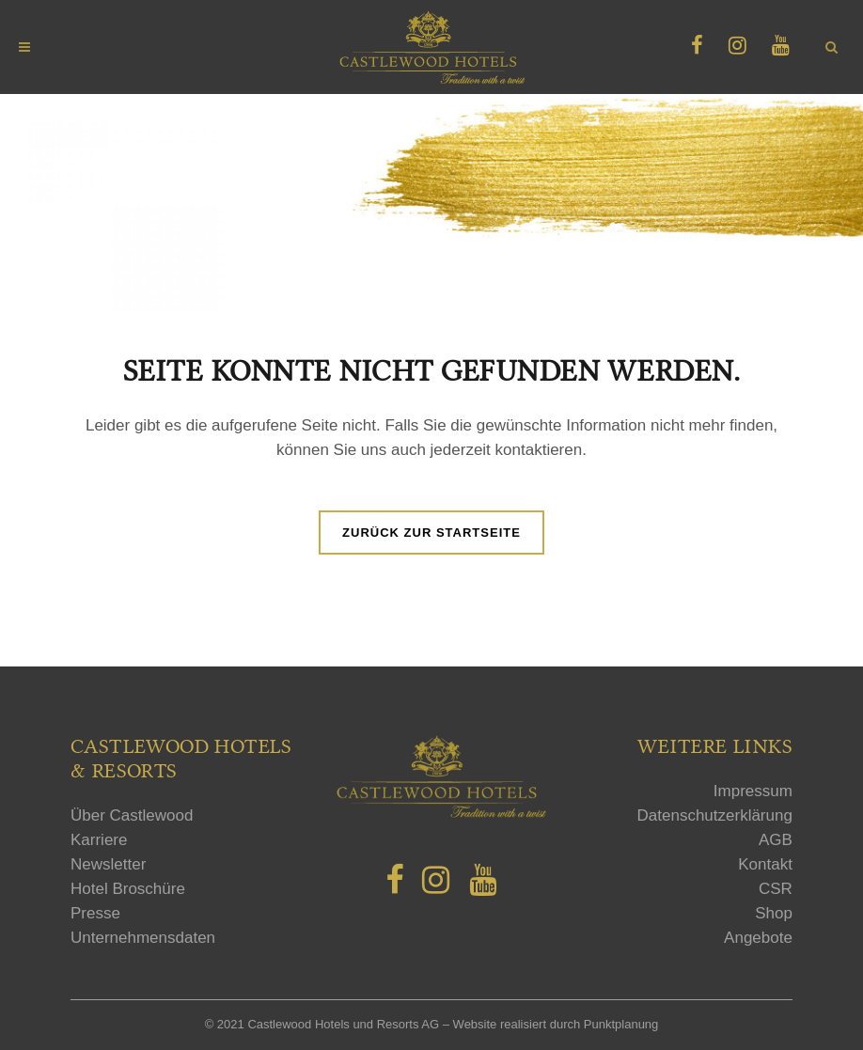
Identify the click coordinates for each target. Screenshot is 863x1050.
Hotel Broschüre (128, 889)
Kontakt (765, 864)
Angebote (758, 938)
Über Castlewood (132, 815)
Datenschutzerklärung (714, 815)
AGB (775, 840)
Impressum (753, 791)
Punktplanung (621, 1024)
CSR (775, 889)
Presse (95, 913)
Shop (773, 913)
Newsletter (108, 864)
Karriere (99, 840)
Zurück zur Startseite (431, 532)
